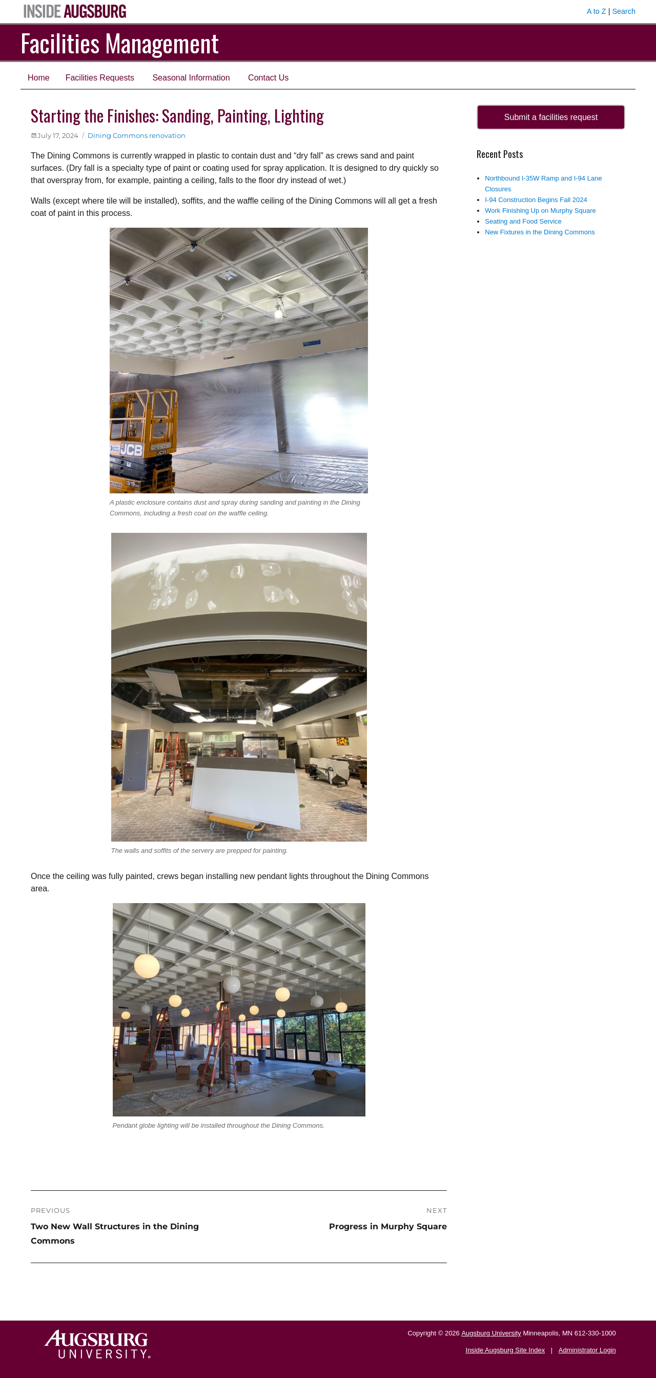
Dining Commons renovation (137, 135)
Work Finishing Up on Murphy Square (540, 210)
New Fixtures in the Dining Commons (540, 232)
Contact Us (268, 77)
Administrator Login (587, 1350)
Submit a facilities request (551, 117)
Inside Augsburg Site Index (505, 1350)
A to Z (596, 11)
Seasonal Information (191, 77)
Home (39, 77)
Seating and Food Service (523, 221)
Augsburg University (491, 1333)
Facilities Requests (100, 77)
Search (624, 11)
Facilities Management (119, 42)
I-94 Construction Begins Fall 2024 (536, 200)
